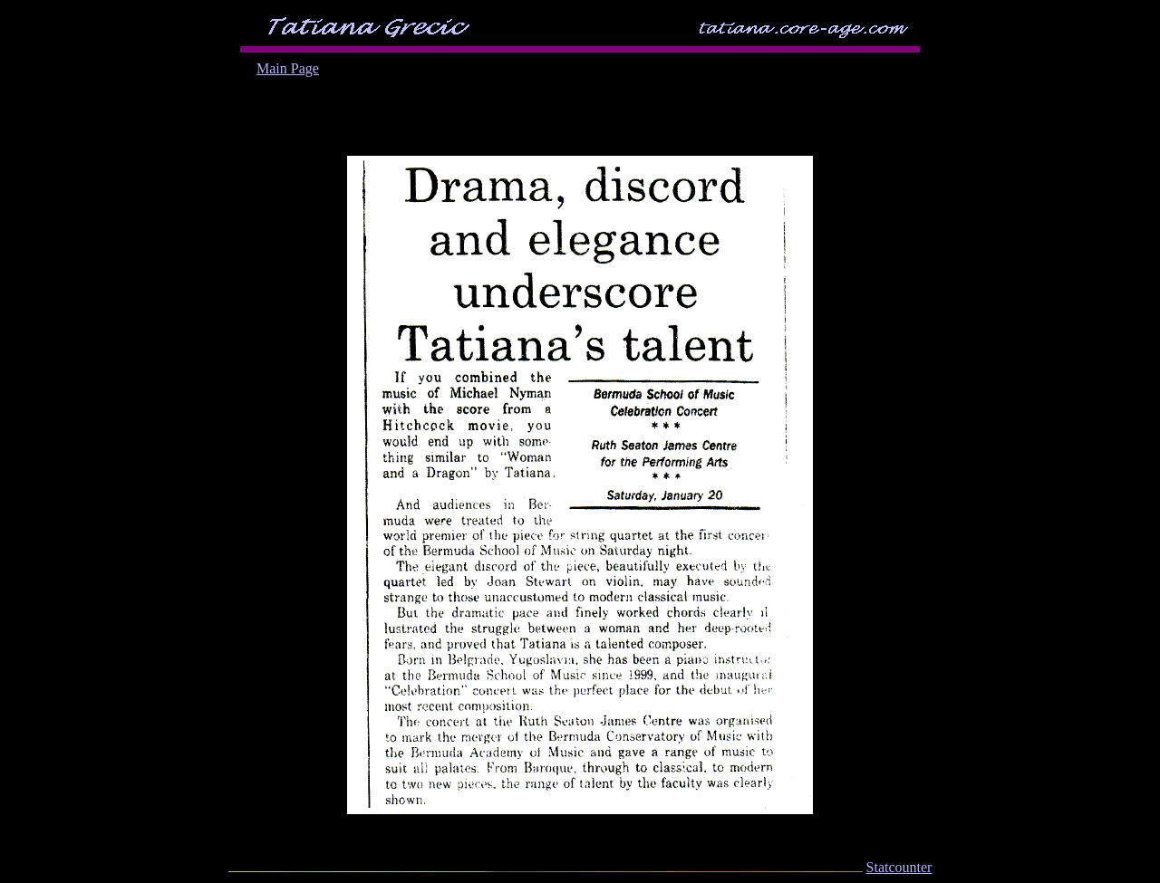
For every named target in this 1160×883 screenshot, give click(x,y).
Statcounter (899, 867)
